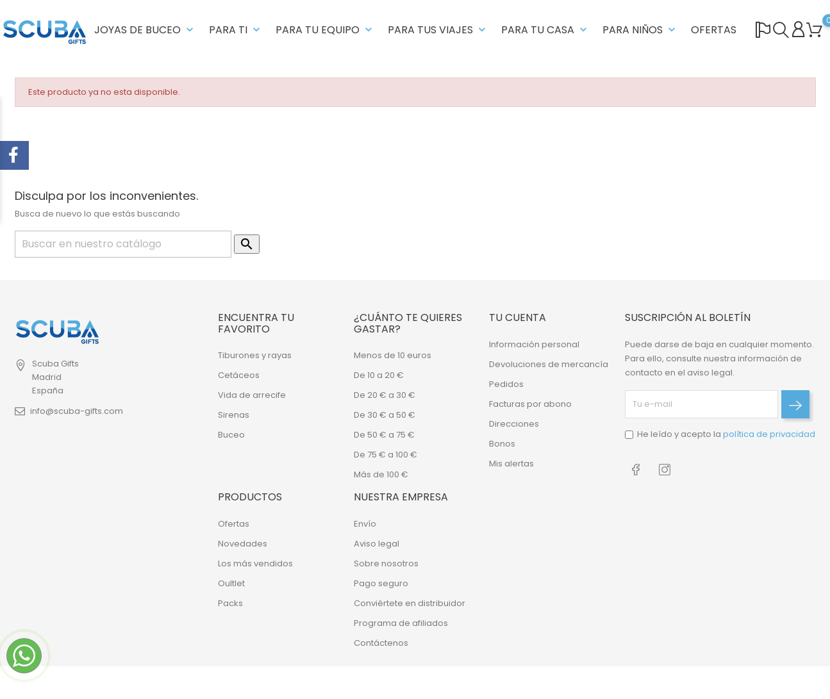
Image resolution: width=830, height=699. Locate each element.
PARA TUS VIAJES (438, 29)
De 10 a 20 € (379, 375)
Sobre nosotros (386, 563)
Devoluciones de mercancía (548, 364)
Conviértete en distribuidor (409, 603)
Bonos (502, 444)
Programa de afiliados (401, 623)
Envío (365, 524)
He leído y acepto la (726, 434)
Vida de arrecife (252, 395)
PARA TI (236, 29)
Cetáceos (239, 375)
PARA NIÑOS (640, 29)
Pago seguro (381, 583)
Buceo (231, 435)
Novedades (242, 544)
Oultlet (231, 583)
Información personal (534, 344)
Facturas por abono (530, 404)
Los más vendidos (255, 563)
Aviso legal (376, 544)
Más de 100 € (381, 474)
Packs (230, 603)
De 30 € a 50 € (384, 415)
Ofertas (233, 524)
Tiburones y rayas (255, 355)
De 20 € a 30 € (384, 395)
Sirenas (233, 415)
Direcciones (514, 424)
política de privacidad (769, 434)
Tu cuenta (517, 317)
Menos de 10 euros (392, 355)
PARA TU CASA (545, 29)
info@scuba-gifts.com (76, 411)
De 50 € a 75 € (384, 435)
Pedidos (506, 384)
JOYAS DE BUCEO (145, 29)
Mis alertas (511, 463)
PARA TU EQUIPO (325, 29)
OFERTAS (713, 29)
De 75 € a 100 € (385, 454)
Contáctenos (381, 643)
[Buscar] (123, 244)
